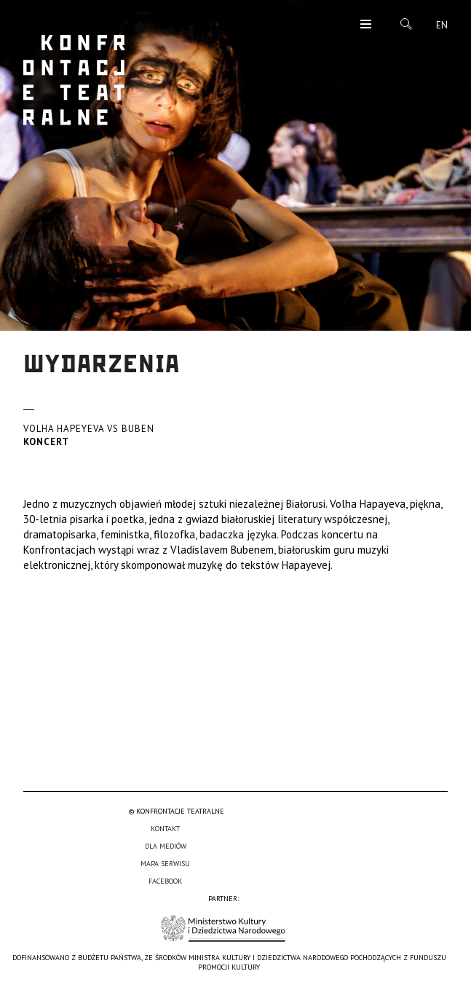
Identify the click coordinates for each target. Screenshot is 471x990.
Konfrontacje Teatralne (74, 80)
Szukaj (406, 24)
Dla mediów (165, 846)
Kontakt (165, 828)
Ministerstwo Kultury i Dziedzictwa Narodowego (223, 928)
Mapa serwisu (165, 863)
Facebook (165, 881)
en (442, 25)
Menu (365, 25)
